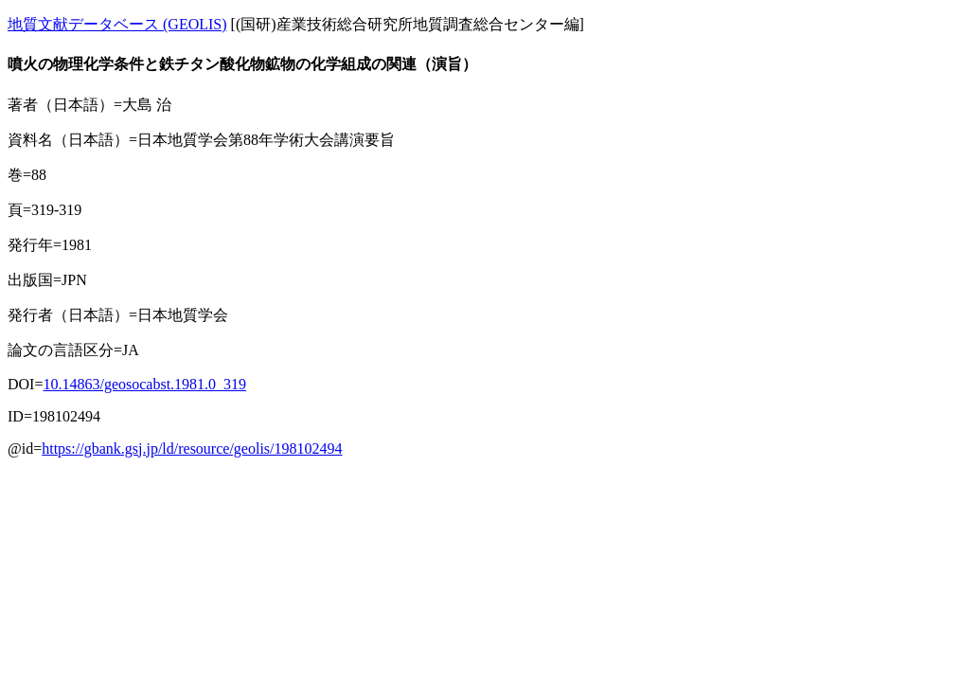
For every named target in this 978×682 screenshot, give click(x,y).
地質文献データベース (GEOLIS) (117, 24)
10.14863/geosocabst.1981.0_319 (144, 384)
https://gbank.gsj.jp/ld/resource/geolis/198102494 (192, 448)
